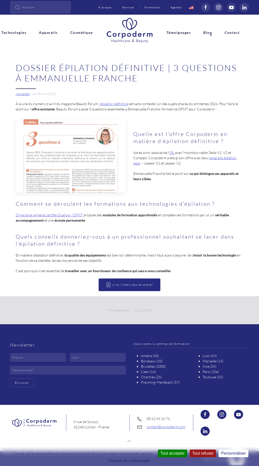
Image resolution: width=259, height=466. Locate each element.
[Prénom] (38, 357)
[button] (129, 441)
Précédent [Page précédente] (119, 310)
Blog (207, 32)
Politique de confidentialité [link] (129, 461)
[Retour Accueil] (129, 30)
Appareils (48, 32)
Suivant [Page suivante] (143, 310)
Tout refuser (202, 453)
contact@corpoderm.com (166, 427)
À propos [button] (105, 7)
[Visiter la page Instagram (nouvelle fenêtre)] (218, 7)
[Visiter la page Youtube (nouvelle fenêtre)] (238, 414)
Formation (152, 7)
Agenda (175, 7)
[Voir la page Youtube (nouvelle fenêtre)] (231, 7)
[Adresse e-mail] (68, 370)
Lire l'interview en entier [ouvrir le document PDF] (129, 284)
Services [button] (128, 7)
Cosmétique (81, 32)
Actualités (23, 94)
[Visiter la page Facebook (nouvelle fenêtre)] (205, 7)
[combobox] (40, 7)
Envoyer (22, 383)
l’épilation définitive (113, 104)
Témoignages (178, 32)
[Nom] (98, 357)
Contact (232, 32)
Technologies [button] (13, 32)
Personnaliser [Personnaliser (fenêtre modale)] (233, 453)
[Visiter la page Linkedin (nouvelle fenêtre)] (244, 7)
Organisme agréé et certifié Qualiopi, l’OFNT (49, 215)
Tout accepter (172, 453)
